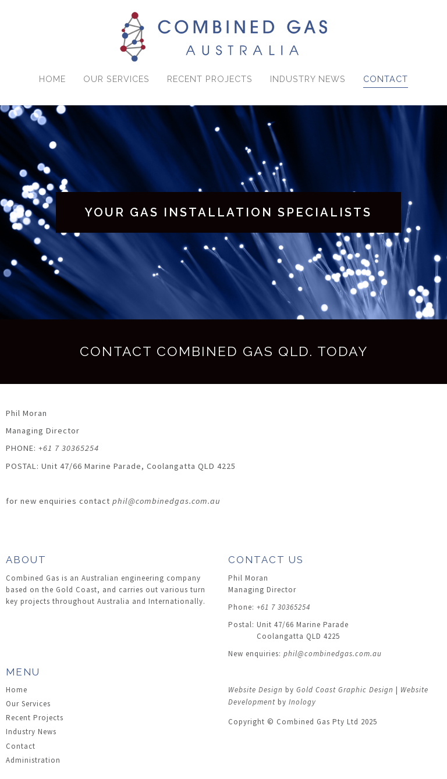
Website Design (255, 690)
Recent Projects (210, 79)
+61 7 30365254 (68, 448)
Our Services (116, 79)
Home (52, 79)
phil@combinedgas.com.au (166, 501)
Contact (385, 79)
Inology (302, 702)
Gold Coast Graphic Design (344, 690)
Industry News (308, 79)
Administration (33, 760)
